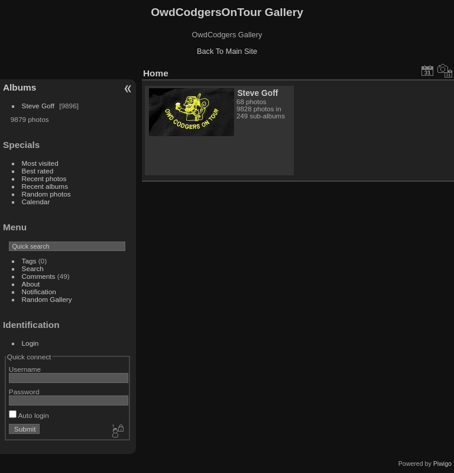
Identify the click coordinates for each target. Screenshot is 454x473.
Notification (39, 291)
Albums (19, 87)
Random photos (46, 194)
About (31, 284)
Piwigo (442, 463)
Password (24, 391)
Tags (29, 261)
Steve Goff (38, 106)
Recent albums (45, 186)
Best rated (38, 171)
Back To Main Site (227, 51)
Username (25, 369)
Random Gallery (47, 299)
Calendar (36, 201)
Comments (39, 276)
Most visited (40, 163)
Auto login (29, 415)
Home (155, 73)
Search (33, 268)
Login (30, 343)
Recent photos (44, 178)
